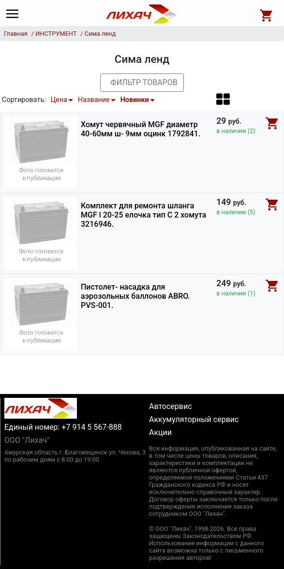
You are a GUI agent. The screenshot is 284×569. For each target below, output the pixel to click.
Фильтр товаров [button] (143, 82)
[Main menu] (15, 14)
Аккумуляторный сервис (194, 419)
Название (94, 100)
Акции (160, 432)
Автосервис (170, 406)
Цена (59, 100)
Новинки (134, 100)
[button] (223, 99)
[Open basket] (266, 14)
